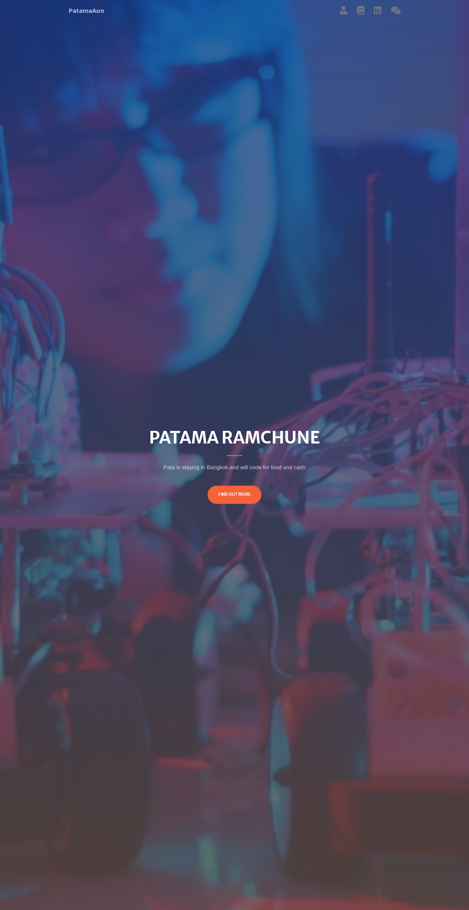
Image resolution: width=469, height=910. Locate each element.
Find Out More (234, 494)
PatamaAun (86, 10)
